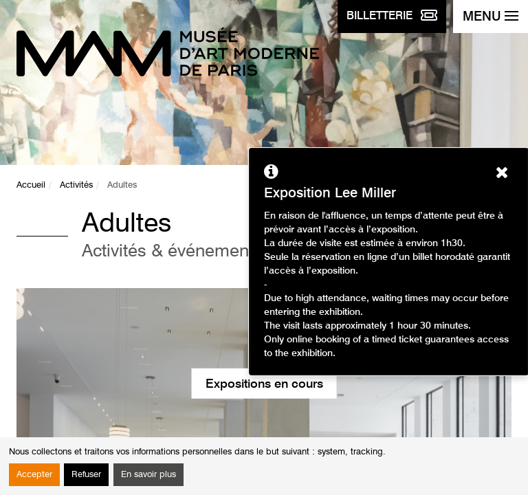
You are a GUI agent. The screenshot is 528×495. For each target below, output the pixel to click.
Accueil (30, 185)
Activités (76, 185)
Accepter (34, 474)
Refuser (86, 474)
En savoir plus (148, 474)
